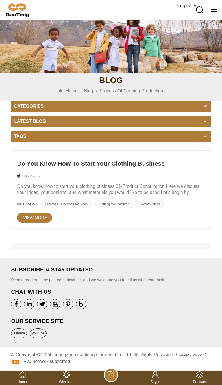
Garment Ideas (150, 204)
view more (35, 217)
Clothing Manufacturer (114, 204)
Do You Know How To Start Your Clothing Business (90, 163)
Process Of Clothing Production (66, 204)
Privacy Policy (191, 355)
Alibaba (19, 333)
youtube (38, 333)
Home (68, 90)
